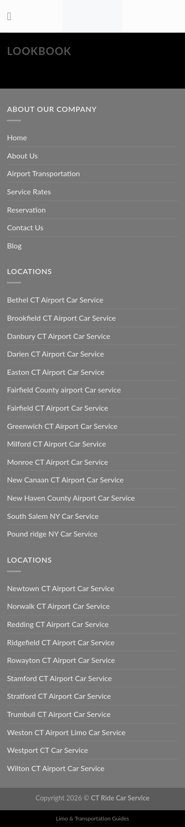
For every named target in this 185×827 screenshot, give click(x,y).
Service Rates (29, 191)
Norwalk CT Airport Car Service (58, 605)
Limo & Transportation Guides (92, 818)
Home (17, 137)
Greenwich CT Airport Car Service (62, 425)
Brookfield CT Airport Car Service (61, 317)
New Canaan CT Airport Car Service (65, 479)
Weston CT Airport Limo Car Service (66, 732)
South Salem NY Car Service (53, 515)
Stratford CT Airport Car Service (59, 695)
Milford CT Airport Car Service (56, 443)
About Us (22, 155)
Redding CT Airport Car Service (58, 624)
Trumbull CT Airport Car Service (59, 714)
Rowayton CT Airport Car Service (61, 659)
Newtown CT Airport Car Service (60, 588)
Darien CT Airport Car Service (55, 353)
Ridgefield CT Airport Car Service (60, 642)
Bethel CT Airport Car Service (55, 299)
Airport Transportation (43, 173)
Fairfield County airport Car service (64, 389)
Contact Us (25, 227)
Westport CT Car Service (47, 749)
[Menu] (12, 16)
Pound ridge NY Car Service (52, 533)
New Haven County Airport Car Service (71, 497)
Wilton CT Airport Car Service (55, 768)
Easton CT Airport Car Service (55, 371)
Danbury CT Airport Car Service (58, 335)
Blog (14, 245)
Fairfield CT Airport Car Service (57, 407)
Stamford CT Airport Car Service (59, 678)
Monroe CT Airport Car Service (57, 461)
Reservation (26, 209)
